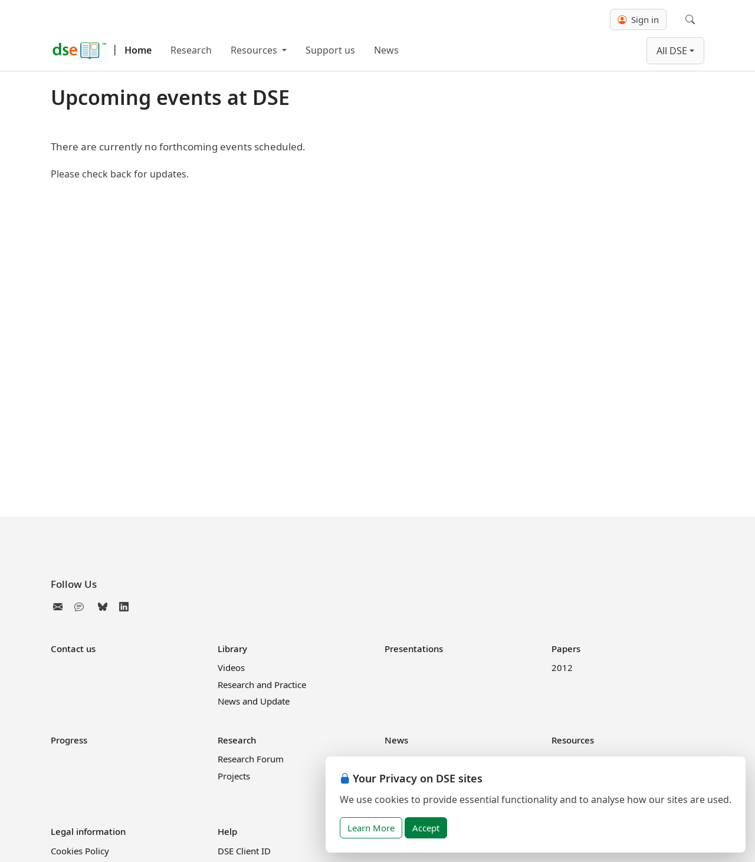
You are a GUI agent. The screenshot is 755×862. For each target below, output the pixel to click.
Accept (425, 828)
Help (227, 831)
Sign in (638, 19)
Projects (234, 776)
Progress (69, 740)
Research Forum (251, 759)
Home (138, 50)
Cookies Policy (80, 851)
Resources (255, 50)
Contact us (73, 648)
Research (191, 50)
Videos (231, 667)
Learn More (371, 828)
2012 (562, 667)
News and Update (254, 701)
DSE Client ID (244, 851)
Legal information (88, 831)
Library (232, 648)
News (386, 50)
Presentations (414, 648)
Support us (330, 50)
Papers (566, 648)
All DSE (671, 50)
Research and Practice (262, 684)
